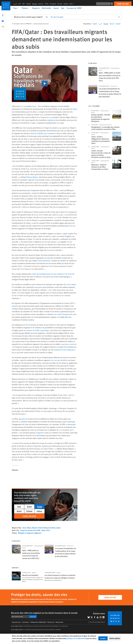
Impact (56, 8)
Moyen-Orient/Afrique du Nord (43, 527)
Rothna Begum (32, 177)
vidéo (23, 120)
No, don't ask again (57, 17)
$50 (19, 506)
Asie (24, 527)
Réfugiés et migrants (26, 533)
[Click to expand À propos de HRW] (75, 8)
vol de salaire (71, 284)
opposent (40, 433)
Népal (29, 527)
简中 (19, 4)
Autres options (114, 638)
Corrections (25, 622)
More (72, 4)
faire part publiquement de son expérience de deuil (52, 274)
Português (53, 4)
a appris (65, 233)
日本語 (46, 4)
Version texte (59, 622)
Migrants (37, 533)
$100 (29, 506)
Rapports (36, 8)
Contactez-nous (16, 622)
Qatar (75, 109)
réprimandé (71, 424)
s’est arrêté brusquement (62, 314)
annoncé (15, 306)
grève (40, 287)
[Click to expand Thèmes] (26, 8)
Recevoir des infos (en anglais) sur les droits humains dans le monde (44, 612)
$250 (39, 506)
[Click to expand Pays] (16, 8)
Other (39, 511)
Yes (47, 17)
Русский (59, 4)
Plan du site (50, 622)
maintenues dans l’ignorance (64, 350)
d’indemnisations (43, 261)
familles (63, 261)
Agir (62, 8)
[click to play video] (45, 83)
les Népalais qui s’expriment (45, 133)
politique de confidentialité (76, 638)
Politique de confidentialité (38, 622)
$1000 (29, 511)
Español (66, 4)
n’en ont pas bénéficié (59, 360)
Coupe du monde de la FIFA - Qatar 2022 (35, 530)
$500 (19, 511)
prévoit (24, 419)
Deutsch (40, 4)
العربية (15, 4)
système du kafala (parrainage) (37, 330)
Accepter (103, 638)
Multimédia (46, 8)
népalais (51, 120)
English (29, 4)
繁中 (23, 4)
